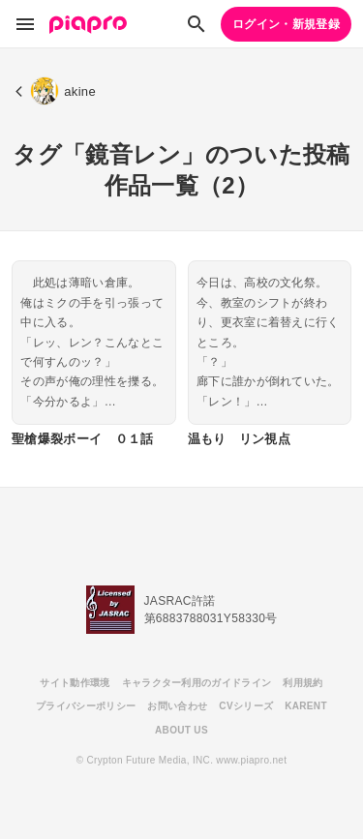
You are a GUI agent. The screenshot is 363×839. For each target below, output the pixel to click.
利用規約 (302, 682)
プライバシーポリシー (86, 706)
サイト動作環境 (74, 682)
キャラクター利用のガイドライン (197, 682)
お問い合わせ (177, 706)
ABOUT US (181, 730)
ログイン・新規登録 (286, 24)
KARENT (306, 706)
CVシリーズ (246, 706)
